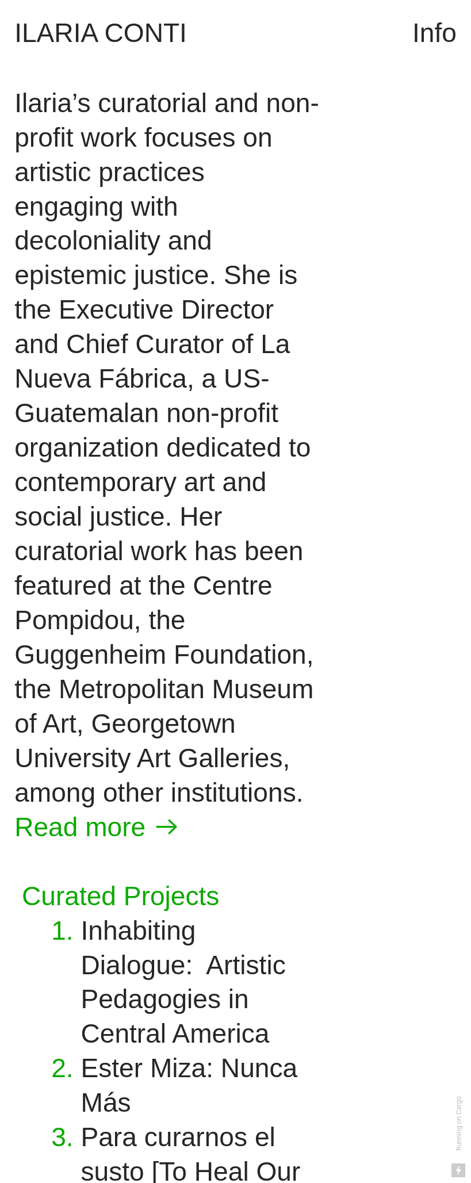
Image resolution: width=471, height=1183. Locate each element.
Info (434, 33)
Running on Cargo (459, 1123)
